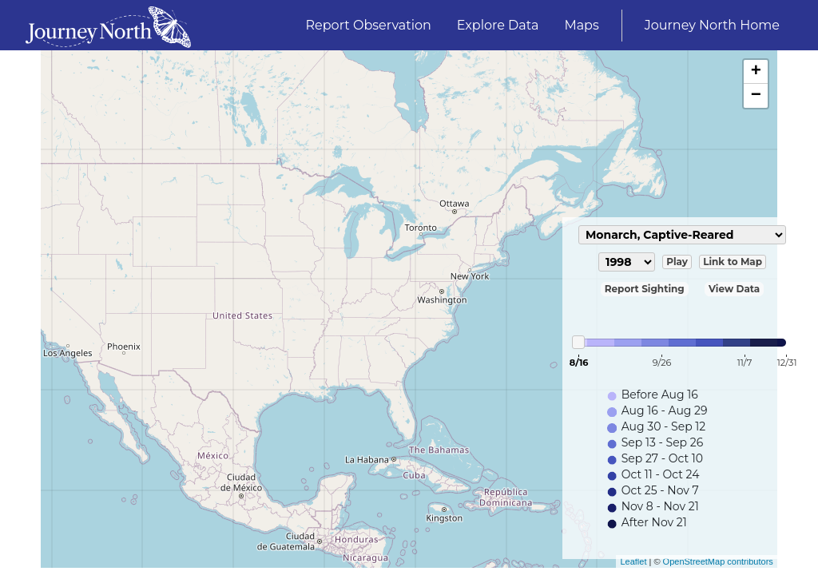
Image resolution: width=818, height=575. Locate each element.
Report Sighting (645, 289)
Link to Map (732, 262)
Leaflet (633, 561)
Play (677, 262)
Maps (581, 25)
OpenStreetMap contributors (718, 561)
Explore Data (498, 25)
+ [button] (756, 72)
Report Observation (368, 25)
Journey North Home (712, 25)
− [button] (756, 96)
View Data (734, 289)
